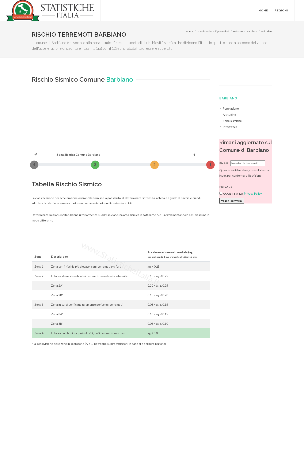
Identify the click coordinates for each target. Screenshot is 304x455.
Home (189, 31)
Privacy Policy (253, 193)
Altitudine (266, 31)
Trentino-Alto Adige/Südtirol (213, 31)
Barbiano (252, 31)
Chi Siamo (77, 443)
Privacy (62, 443)
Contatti (250, 438)
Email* (224, 163)
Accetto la (231, 193)
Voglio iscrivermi (231, 200)
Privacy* (226, 186)
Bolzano (238, 31)
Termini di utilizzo (43, 443)
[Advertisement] (121, 120)
